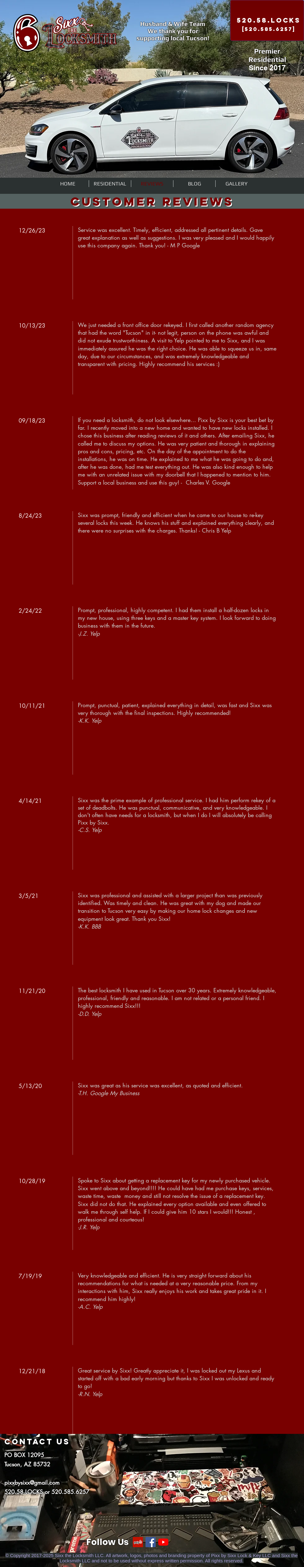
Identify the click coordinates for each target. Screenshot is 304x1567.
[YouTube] (163, 1542)
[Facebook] (150, 1542)
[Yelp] (138, 1542)
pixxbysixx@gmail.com (32, 1482)
